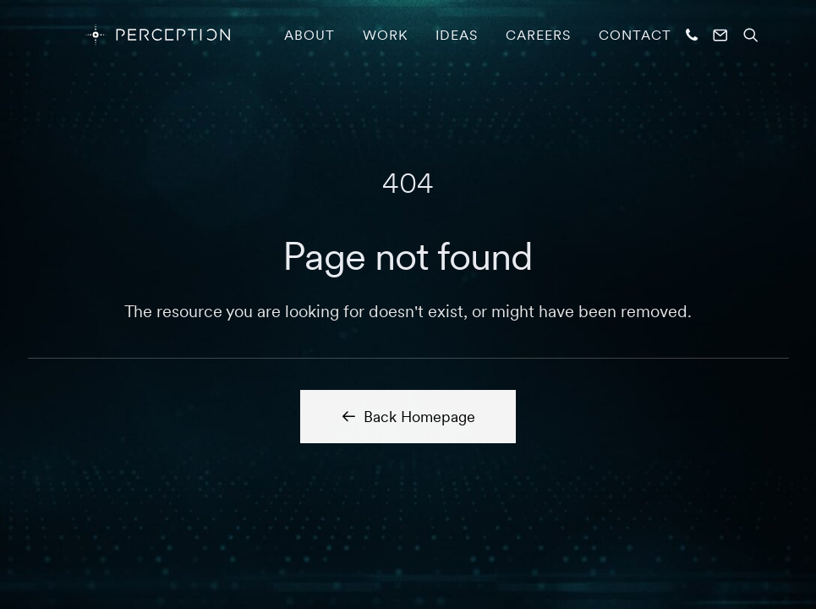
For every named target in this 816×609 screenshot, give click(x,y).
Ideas (456, 34)
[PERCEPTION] (132, 35)
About (309, 34)
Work (385, 34)
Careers (538, 34)
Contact (635, 34)
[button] (693, 34)
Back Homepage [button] (408, 416)
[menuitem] (309, 34)
